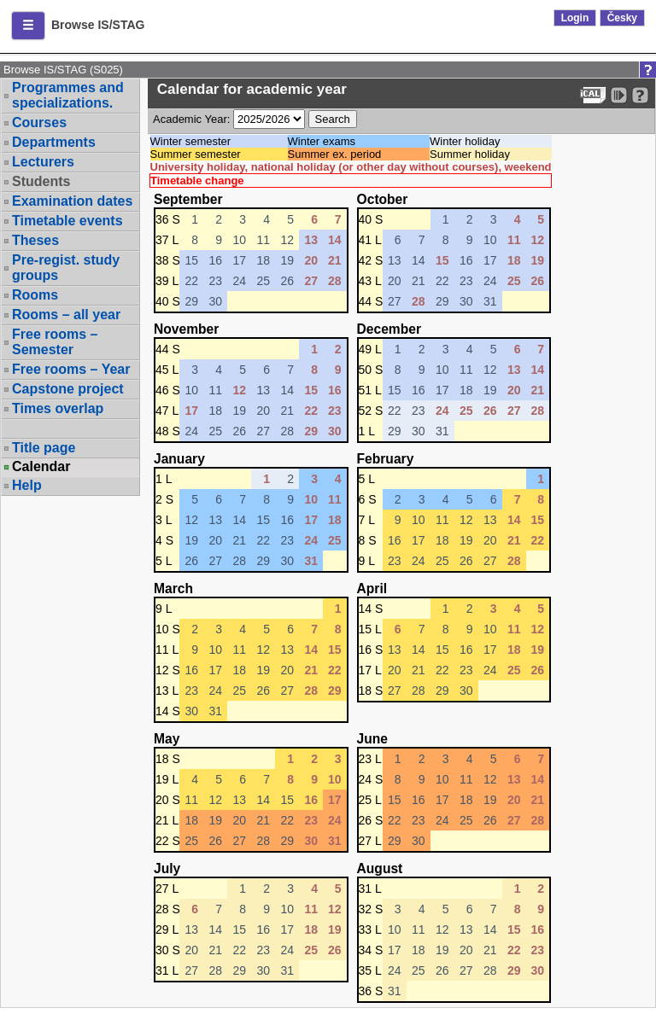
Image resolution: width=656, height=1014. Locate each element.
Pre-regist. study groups (66, 268)
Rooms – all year (66, 314)
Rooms (35, 295)
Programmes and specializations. (68, 95)
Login (575, 18)
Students (41, 181)
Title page (43, 447)
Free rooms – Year (71, 369)
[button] (28, 25)
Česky (622, 18)
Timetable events (67, 220)
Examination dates (72, 201)
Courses (39, 122)
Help (27, 485)
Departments (54, 142)
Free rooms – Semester (54, 342)
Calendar (41, 467)
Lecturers (43, 161)
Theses (35, 240)
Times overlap (57, 408)
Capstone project (68, 389)
